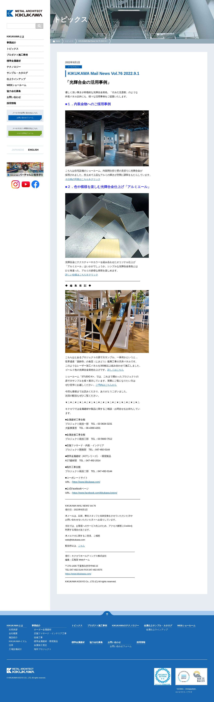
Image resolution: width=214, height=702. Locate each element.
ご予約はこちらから (106, 385)
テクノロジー (14, 66)
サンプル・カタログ (17, 73)
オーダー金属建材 (42, 629)
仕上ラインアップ (16, 79)
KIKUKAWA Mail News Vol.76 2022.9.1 (92, 41)
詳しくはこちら (115, 370)
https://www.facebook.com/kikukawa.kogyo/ (94, 492)
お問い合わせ (14, 97)
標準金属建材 (14, 60)
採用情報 (11, 103)
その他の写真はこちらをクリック (82, 179)
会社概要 (13, 633)
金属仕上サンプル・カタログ (158, 625)
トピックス (12, 48)
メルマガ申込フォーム (25, 133)
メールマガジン (73, 67)
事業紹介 (11, 42)
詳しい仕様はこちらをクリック (81, 274)
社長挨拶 (13, 629)
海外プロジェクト (42, 649)
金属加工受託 (40, 645)
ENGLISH (33, 149)
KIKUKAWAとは (15, 36)
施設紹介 (13, 637)
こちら (81, 546)
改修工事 (38, 637)
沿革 (11, 645)
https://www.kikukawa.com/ (86, 482)
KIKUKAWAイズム (18, 641)
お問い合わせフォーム (25, 118)
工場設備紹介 (15, 649)
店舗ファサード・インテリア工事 (50, 633)
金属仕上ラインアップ (157, 629)
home (58, 41)
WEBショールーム (16, 85)
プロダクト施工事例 (17, 54)
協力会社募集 (14, 91)
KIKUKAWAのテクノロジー (125, 625)
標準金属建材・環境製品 (46, 641)
